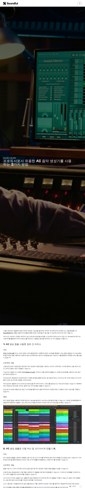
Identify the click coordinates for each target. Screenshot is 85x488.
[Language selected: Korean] (74, 486)
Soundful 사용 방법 (9, 158)
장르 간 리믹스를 (8, 353)
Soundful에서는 (8, 333)
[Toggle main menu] (80, 3)
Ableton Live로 (30, 372)
